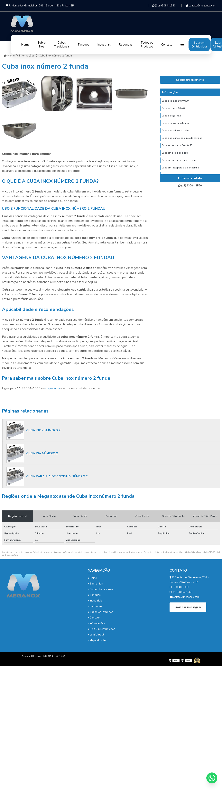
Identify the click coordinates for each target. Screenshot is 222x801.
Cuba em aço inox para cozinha (179, 167)
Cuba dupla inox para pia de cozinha (182, 142)
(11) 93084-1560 (164, 5)
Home (25, 45)
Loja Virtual (96, 634)
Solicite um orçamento (190, 80)
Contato (166, 45)
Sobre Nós (42, 44)
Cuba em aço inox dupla (175, 158)
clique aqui (52, 388)
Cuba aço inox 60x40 (173, 109)
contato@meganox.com (201, 5)
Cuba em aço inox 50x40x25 (177, 150)
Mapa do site (97, 640)
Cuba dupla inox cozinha (175, 134)
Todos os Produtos (147, 44)
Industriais (104, 45)
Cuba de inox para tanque (176, 126)
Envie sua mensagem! (188, 607)
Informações (96, 623)
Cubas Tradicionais (61, 44)
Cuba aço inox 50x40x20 (175, 101)
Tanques (83, 45)
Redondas (125, 45)
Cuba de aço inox (171, 117)
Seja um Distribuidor (199, 44)
